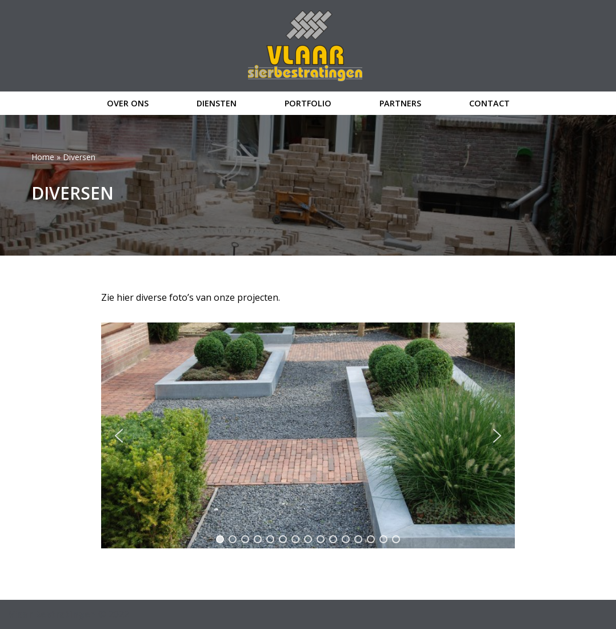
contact (489, 103)
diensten (217, 103)
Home (42, 157)
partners (400, 103)
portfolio (308, 103)
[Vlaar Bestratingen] (308, 45)
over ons (128, 103)
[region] (308, 435)
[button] (119, 436)
